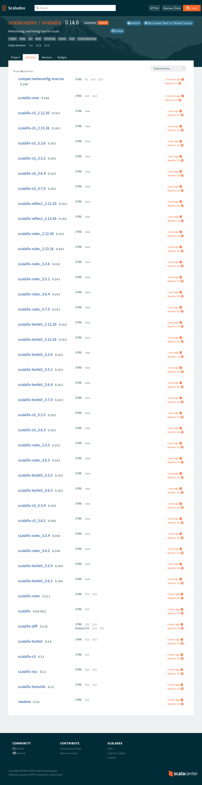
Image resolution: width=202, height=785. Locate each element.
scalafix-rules (29, 595)
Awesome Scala (171, 8)
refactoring (50, 38)
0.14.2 (52, 415)
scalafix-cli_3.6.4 (32, 173)
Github (18, 748)
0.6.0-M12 (39, 611)
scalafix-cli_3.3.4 (32, 505)
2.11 (94, 624)
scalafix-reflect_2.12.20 (37, 203)
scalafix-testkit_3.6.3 (35, 490)
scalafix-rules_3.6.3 (34, 460)
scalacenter (22, 22)
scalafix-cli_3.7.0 (32, 188)
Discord (18, 753)
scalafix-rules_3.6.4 (34, 294)
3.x (31, 45)
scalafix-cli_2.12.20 (33, 112)
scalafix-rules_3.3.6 (34, 263)
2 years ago (175, 594)
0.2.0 (36, 702)
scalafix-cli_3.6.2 (32, 520)
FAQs (110, 748)
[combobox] (168, 68)
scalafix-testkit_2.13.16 (37, 339)
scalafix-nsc (27, 671)
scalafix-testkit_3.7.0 (35, 399)
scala (72, 38)
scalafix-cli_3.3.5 (32, 414)
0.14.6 (24, 84)
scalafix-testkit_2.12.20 (37, 324)
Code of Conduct (117, 753)
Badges (62, 57)
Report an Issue (68, 753)
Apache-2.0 (173, 83)
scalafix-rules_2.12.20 (36, 233)
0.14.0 (52, 506)
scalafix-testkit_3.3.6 (35, 354)
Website (134, 23)
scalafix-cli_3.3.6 (32, 143)
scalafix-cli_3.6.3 (32, 429)
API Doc (154, 8)
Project (15, 57)
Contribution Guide (70, 748)
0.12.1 (46, 596)
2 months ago (174, 79)
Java (87, 111)
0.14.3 (56, 113)
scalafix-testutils (31, 686)
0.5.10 (43, 626)
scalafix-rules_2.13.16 (36, 248)
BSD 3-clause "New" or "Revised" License (168, 23)
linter (38, 38)
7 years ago (175, 609)
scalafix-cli (27, 656)
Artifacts (30, 57)
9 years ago (175, 639)
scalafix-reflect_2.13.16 (37, 218)
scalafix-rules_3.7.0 (34, 309)
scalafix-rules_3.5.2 (34, 278)
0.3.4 (48, 641)
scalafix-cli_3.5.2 (32, 158)
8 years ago (175, 624)
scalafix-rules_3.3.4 (34, 535)
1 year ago (175, 111)
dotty (22, 38)
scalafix (51, 22)
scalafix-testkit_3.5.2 (35, 369)
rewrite (62, 38)
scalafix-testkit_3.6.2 (35, 580)
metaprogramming (87, 38)
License (112, 757)
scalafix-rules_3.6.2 (34, 550)
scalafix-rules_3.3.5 (34, 445)
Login (191, 8)
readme (24, 701)
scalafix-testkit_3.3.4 (35, 565)
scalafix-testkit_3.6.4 (35, 384)
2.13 (38, 45)
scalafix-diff (27, 626)
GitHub (117, 30)
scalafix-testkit (30, 641)
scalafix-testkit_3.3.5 (35, 475)
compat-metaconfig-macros (41, 78)
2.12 (46, 45)
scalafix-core (28, 97)
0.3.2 (41, 657)
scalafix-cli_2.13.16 (33, 127)
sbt (30, 38)
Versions (47, 57)
